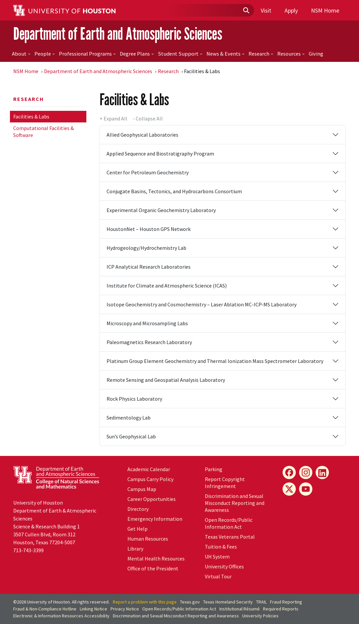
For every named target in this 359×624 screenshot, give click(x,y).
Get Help (137, 528)
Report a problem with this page (145, 602)
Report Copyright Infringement (225, 482)
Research (260, 53)
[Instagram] (305, 472)
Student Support (180, 53)
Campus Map (141, 489)
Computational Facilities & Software (43, 131)
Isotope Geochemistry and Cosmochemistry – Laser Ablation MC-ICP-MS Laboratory (201, 304)
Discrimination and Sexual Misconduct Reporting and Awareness (234, 503)
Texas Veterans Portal (230, 536)
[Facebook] (289, 472)
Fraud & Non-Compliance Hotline (44, 609)
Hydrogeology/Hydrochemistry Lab (146, 248)
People (44, 53)
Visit (266, 10)
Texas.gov (190, 602)
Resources (291, 53)
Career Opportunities (151, 499)
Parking (213, 469)
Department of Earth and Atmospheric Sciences (117, 34)
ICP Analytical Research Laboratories (149, 266)
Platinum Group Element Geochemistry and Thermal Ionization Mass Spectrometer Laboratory (215, 361)
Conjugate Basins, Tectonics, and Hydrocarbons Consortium (174, 191)
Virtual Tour (218, 576)
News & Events (225, 53)
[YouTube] (305, 489)
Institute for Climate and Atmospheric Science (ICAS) (167, 285)
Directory (138, 509)
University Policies (260, 616)
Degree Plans (137, 53)
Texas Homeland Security (228, 602)
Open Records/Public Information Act (228, 523)
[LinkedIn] (322, 472)
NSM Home (325, 10)
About (21, 53)
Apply (291, 10)
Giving (316, 53)
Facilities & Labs (31, 116)
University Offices (224, 566)
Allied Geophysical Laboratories (142, 134)
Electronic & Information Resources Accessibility (61, 616)
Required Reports (280, 609)
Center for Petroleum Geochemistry (148, 172)
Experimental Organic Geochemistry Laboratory (161, 210)
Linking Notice (93, 609)
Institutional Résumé (239, 609)
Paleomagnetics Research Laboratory (149, 342)
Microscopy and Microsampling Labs (147, 323)
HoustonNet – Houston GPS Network (149, 229)
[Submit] (246, 11)
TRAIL (261, 602)
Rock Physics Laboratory (134, 398)
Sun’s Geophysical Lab (131, 436)
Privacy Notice (125, 609)
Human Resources (147, 538)
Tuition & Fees (221, 546)
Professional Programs (87, 53)
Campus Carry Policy (150, 479)
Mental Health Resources (156, 558)
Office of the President (152, 568)
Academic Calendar (148, 469)
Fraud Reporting (286, 602)
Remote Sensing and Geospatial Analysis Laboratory (166, 380)
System (217, 556)
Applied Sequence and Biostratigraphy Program (160, 153)
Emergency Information (154, 518)
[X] (289, 489)
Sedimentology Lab (129, 417)
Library (135, 548)
